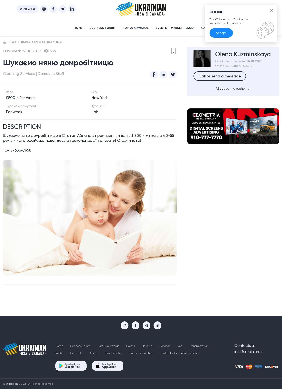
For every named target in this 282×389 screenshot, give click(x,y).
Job (14, 42)
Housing (147, 345)
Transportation (199, 345)
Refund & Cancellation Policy (180, 353)
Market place (183, 28)
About (94, 353)
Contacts (76, 353)
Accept (221, 33)
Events (161, 28)
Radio (203, 28)
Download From (72, 366)
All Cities (27, 9)
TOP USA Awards (136, 28)
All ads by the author (233, 88)
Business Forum (103, 28)
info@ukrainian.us (249, 352)
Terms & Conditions (142, 353)
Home (78, 28)
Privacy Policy (113, 353)
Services (164, 345)
